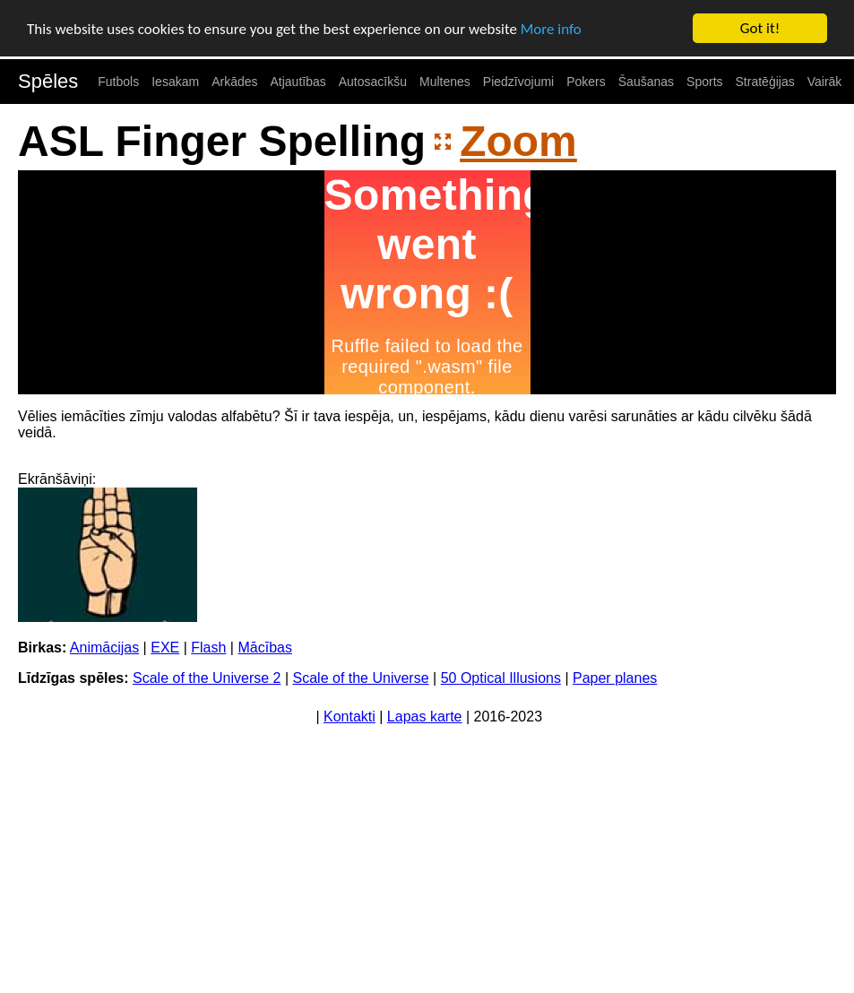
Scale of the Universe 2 (206, 678)
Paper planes (615, 678)
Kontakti (349, 716)
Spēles (48, 81)
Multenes (444, 81)
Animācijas (104, 647)
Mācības (264, 647)
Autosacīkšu (373, 81)
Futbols (118, 81)
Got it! (760, 28)
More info (551, 28)
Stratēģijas (765, 81)
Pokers (586, 81)
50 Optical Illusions (501, 678)
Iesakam (175, 81)
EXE (165, 647)
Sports (704, 81)
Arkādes (234, 81)
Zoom (518, 141)
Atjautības (297, 81)
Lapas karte (424, 716)
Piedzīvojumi (518, 81)
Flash (208, 647)
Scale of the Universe (361, 678)
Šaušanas (646, 81)
